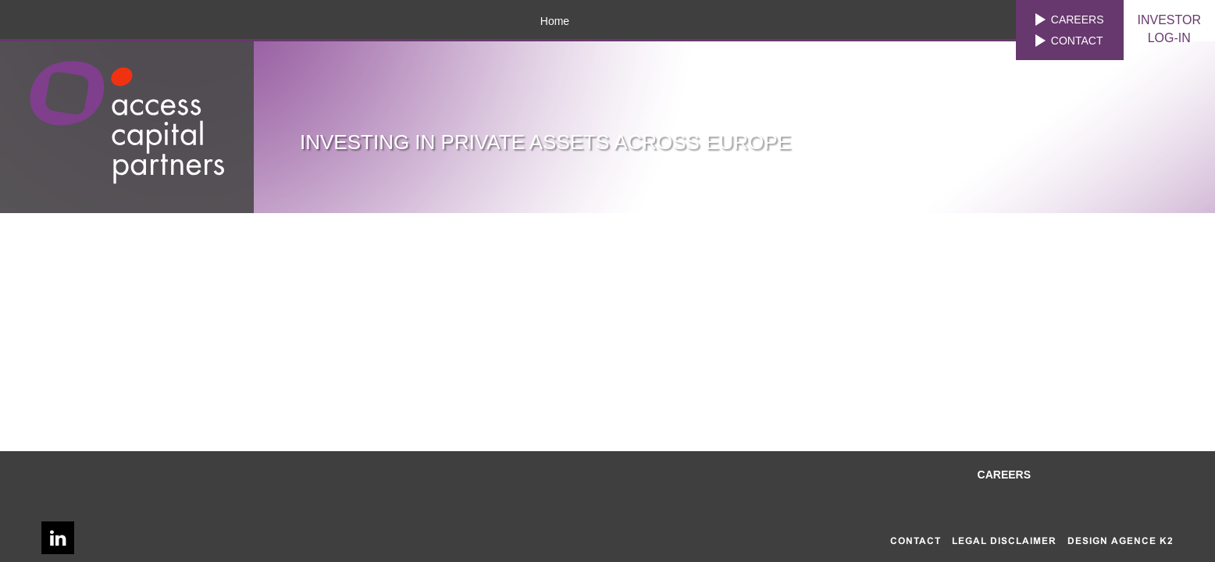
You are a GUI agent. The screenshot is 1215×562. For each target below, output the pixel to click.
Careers (1077, 19)
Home (554, 21)
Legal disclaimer (1004, 540)
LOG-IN (1170, 28)
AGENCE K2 (1142, 540)
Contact (1077, 40)
